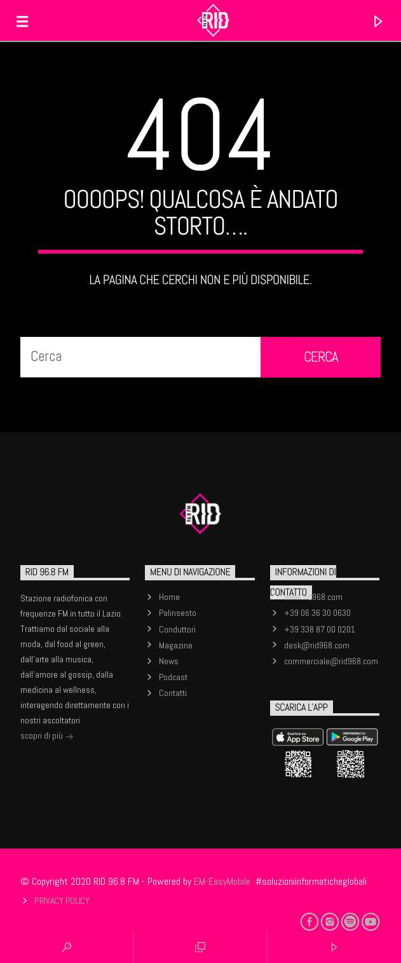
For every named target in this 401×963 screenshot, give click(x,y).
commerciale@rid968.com (331, 661)
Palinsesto (177, 612)
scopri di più (47, 737)
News (169, 661)
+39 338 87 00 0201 (319, 629)
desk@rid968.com (317, 645)
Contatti (173, 693)
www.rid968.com (313, 597)
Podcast (173, 677)
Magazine (176, 645)
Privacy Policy (62, 900)
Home (169, 597)
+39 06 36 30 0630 (317, 612)
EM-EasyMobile (222, 881)
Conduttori (177, 629)
